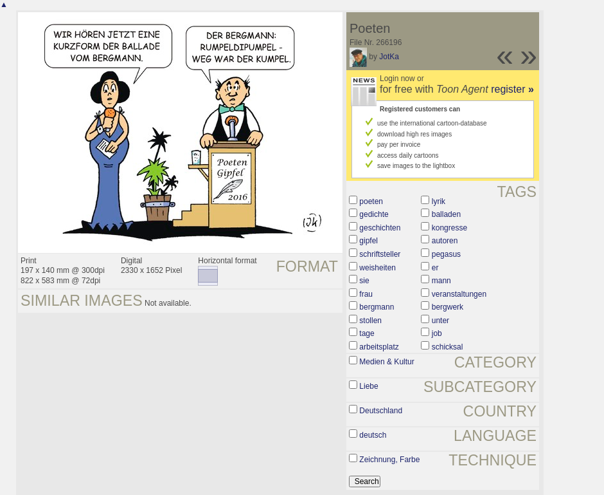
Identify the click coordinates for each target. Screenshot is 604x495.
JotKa (389, 56)
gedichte (373, 214)
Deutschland (380, 410)
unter (440, 320)
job (437, 333)
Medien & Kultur (386, 361)
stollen (370, 320)
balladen (446, 214)
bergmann (376, 307)
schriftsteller (379, 254)
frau (366, 294)
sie (364, 280)
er (435, 267)
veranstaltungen (459, 294)
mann (441, 280)
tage (366, 333)
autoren (445, 240)
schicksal (447, 346)
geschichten (379, 227)
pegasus (446, 254)
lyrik (438, 201)
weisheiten (377, 267)
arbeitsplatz (378, 346)
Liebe (368, 386)
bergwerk (447, 307)
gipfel (368, 240)
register (512, 89)
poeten (371, 201)
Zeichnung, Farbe (389, 459)
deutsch (372, 435)
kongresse (449, 227)
